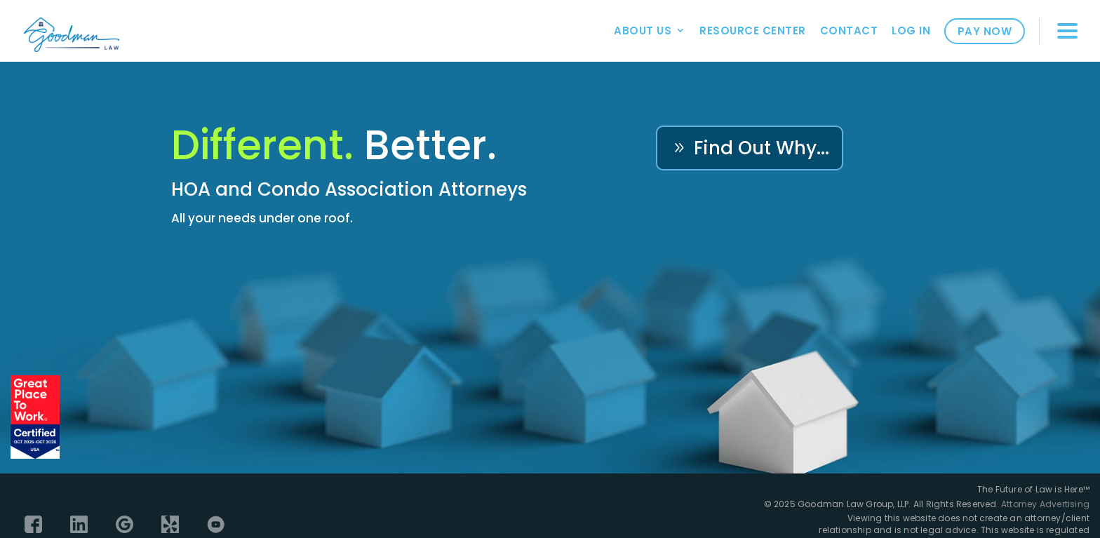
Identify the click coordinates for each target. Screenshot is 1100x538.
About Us (642, 30)
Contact (849, 30)
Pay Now (985, 31)
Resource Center (752, 30)
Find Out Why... (761, 148)
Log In (911, 30)
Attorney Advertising (1045, 504)
